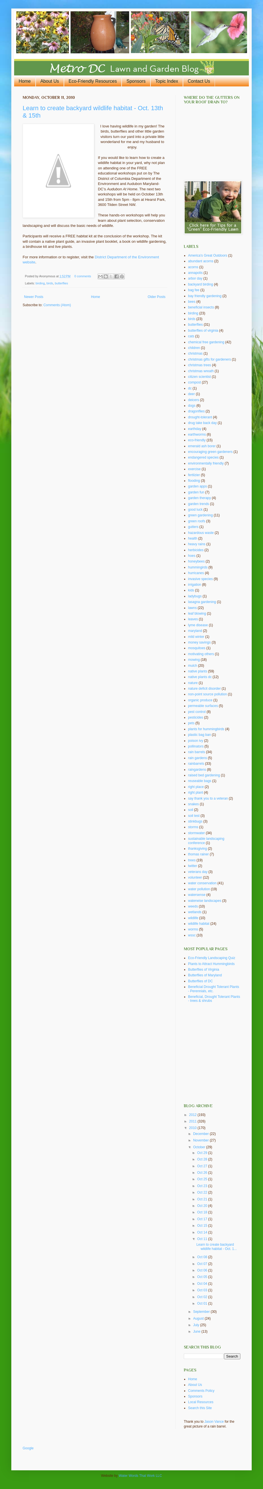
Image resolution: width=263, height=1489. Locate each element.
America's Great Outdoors (207, 255)
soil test (194, 816)
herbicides (196, 550)
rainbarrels (196, 764)
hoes (191, 556)
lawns (192, 608)
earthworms (197, 434)
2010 (193, 1128)
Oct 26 (202, 1173)
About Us (49, 81)
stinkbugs (195, 821)
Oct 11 (202, 1239)
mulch (192, 666)
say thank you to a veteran (208, 798)
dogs (191, 406)
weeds (193, 906)
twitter (192, 866)
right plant (195, 792)
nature (193, 683)
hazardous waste (201, 533)
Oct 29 (202, 1153)
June (197, 1332)
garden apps (197, 486)
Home (25, 81)
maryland (195, 631)
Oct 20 (202, 1206)
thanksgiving (197, 849)
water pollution (199, 889)
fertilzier (194, 475)
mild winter (196, 637)
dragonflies (196, 411)
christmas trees (199, 365)
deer (191, 394)
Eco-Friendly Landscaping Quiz (211, 958)
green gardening (200, 515)
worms (193, 929)
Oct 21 (202, 1199)
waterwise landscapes (204, 901)
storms (193, 827)
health (192, 538)
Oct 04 (202, 1284)
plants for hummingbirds (206, 729)
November (201, 1140)
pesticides (195, 717)
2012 (193, 1115)
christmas (195, 353)
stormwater (196, 833)
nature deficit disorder (204, 689)
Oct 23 (202, 1186)
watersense (196, 895)
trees (192, 860)
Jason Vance (214, 1422)
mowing (194, 660)
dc (190, 388)
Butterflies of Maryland (205, 975)
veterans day (198, 872)
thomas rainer (198, 854)
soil (190, 810)
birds (49, 283)
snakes (193, 804)
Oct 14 (202, 1232)
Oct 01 (202, 1303)
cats (191, 336)
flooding (194, 481)
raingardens (197, 770)
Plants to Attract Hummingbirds (211, 964)
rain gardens (197, 758)
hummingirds (198, 567)
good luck (195, 510)
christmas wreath (201, 371)
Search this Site (200, 1408)
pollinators (196, 746)
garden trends (198, 504)
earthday (194, 429)
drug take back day (202, 423)
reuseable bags (199, 781)
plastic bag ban (199, 735)
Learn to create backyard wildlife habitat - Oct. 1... (216, 1247)
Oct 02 (202, 1297)
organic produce (200, 700)
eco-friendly (197, 440)
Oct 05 (202, 1277)
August (199, 1318)
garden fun (196, 492)
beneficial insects (201, 307)
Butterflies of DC (200, 981)
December (201, 1134)
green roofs (196, 521)
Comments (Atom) (57, 305)
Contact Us (199, 81)
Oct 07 (202, 1264)
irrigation (194, 585)
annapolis (195, 273)
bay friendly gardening (204, 296)
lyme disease (198, 625)
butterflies (61, 283)
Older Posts (156, 297)
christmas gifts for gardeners (209, 359)
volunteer (195, 877)
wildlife (193, 918)
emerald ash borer (201, 446)
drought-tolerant (200, 417)
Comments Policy (201, 1391)
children (194, 348)
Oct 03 (202, 1290)
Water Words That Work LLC (140, 1476)
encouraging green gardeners (210, 452)
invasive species (200, 579)
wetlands (194, 912)
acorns (193, 267)
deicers (193, 400)
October (199, 1147)
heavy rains (196, 544)
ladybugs (195, 596)
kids (191, 590)
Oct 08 (202, 1257)
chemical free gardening (206, 342)
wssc (192, 935)
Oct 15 (202, 1226)
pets (191, 723)
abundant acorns (200, 261)
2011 (193, 1121)
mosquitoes (196, 648)
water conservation (202, 883)
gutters (193, 527)
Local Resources (200, 1402)
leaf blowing (197, 613)
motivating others (201, 654)
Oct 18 (202, 1212)
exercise (194, 469)
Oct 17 (202, 1219)
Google (28, 1448)
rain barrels (196, 752)
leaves (193, 619)
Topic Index (166, 81)
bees (191, 302)
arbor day (195, 278)
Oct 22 (202, 1192)
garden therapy (199, 498)
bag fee (193, 290)
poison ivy (195, 741)
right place (196, 787)
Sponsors (136, 81)
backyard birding (200, 284)
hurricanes (196, 573)
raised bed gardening (204, 775)
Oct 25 (202, 1179)
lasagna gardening (202, 602)
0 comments (82, 276)
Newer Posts (33, 297)
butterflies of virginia (203, 331)
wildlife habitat (198, 924)
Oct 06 (202, 1270)
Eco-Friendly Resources (93, 81)
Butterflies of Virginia (203, 970)
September (202, 1312)
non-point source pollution (207, 694)
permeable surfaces (203, 706)
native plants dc (200, 677)
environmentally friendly (206, 463)
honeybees (196, 561)
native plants (197, 671)
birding (40, 283)
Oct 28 (202, 1159)
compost (194, 382)
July (196, 1325)
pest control (197, 712)
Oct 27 (202, 1166)
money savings (199, 642)
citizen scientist (199, 377)
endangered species (203, 457)
